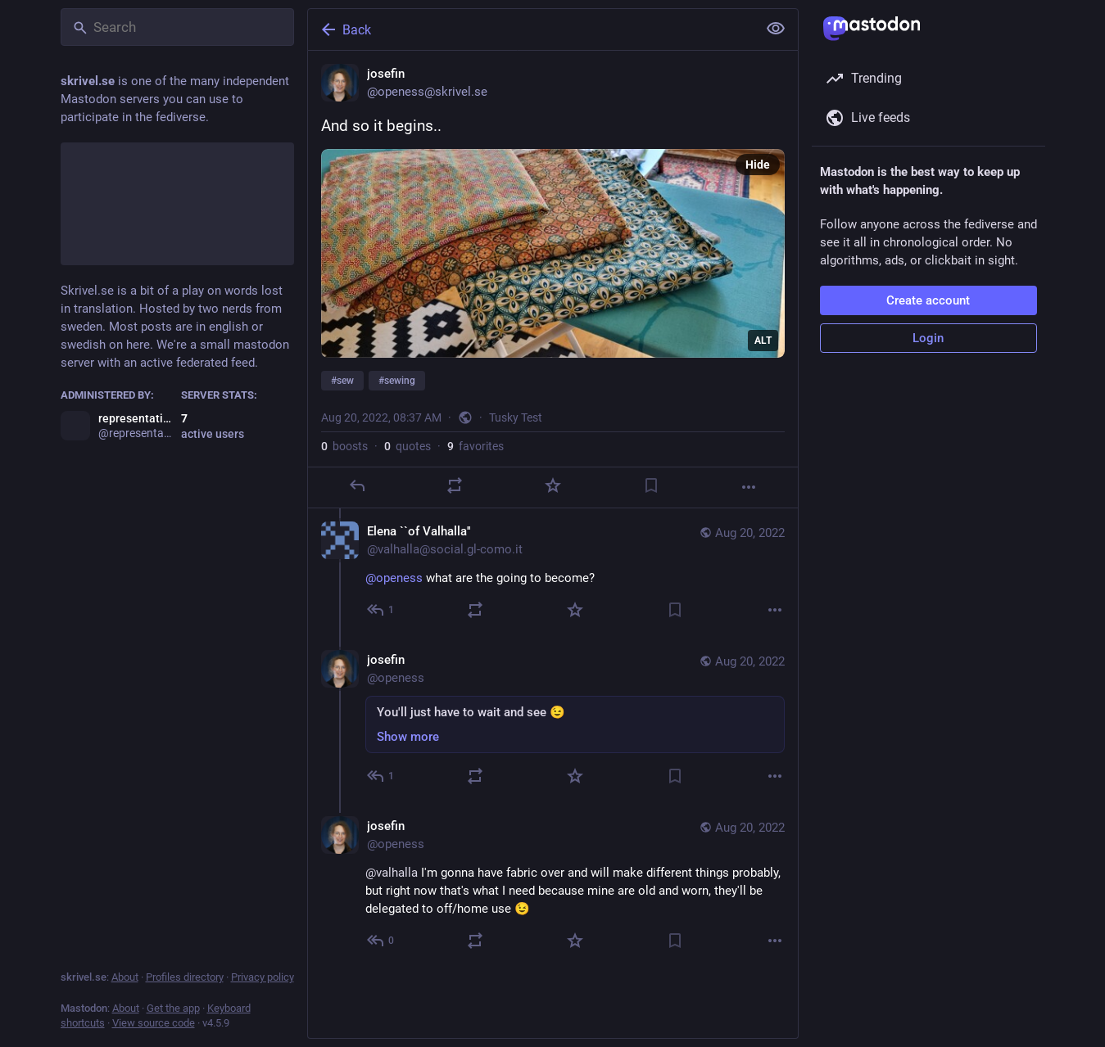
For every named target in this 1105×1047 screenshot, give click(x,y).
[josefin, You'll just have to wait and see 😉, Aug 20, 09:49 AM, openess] (553, 720)
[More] (749, 487)
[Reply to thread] (381, 610)
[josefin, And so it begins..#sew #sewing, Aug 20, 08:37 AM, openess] (553, 279)
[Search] (177, 27)
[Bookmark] (650, 485)
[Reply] (356, 485)
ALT (763, 340)
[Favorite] (552, 485)
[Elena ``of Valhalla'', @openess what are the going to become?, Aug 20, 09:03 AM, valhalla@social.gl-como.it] (553, 572)
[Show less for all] (776, 28)
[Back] (531, 29)
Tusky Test (515, 417)
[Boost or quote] (454, 485)
